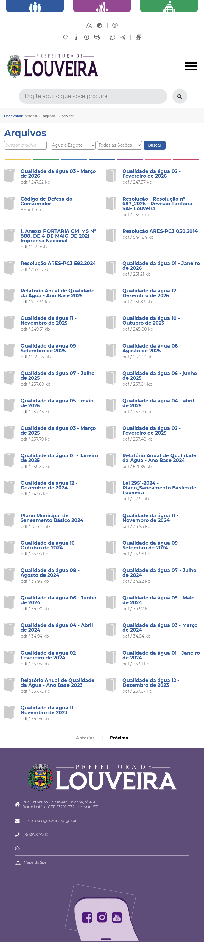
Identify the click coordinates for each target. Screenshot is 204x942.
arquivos (49, 116)
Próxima (119, 737)
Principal (31, 116)
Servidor (67, 116)
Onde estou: (13, 116)
